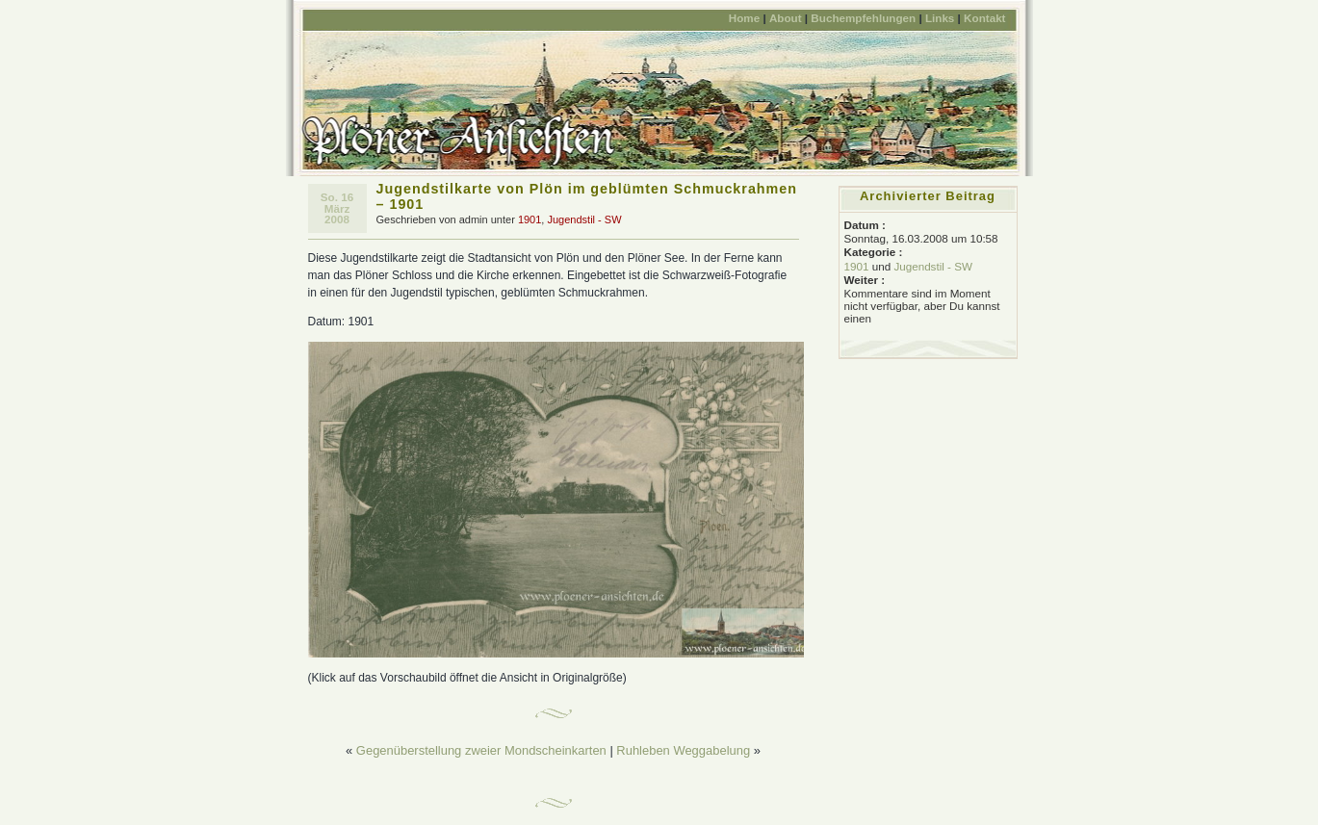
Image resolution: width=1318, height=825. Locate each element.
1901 (529, 219)
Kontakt (984, 18)
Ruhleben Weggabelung (683, 750)
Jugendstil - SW (584, 219)
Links (939, 18)
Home (744, 18)
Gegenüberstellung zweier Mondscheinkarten (481, 750)
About (785, 18)
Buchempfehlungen (863, 18)
